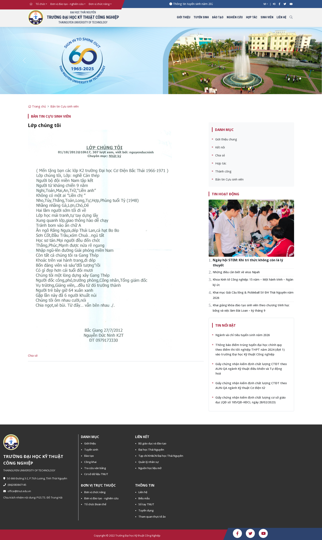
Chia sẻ (33, 355)
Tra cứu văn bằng (95, 468)
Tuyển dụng (146, 510)
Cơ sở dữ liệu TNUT (96, 474)
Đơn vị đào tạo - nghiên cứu (67, 4)
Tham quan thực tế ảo (152, 516)
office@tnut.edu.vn (17, 491)
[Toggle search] (291, 17)
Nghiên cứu (235, 17)
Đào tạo (217, 17)
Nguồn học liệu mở (149, 468)
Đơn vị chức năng (99, 4)
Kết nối (220, 147)
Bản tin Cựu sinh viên (64, 106)
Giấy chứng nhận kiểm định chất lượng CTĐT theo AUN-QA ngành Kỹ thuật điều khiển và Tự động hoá (251, 368)
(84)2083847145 (14, 485)
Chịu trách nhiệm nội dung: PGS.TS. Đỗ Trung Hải (32, 497)
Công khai (90, 462)
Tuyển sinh (201, 17)
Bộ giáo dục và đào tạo (152, 443)
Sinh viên (267, 17)
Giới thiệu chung (226, 139)
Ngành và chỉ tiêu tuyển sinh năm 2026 (242, 335)
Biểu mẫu (144, 498)
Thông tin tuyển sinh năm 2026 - (198, 4)
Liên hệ (281, 17)
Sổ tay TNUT (146, 504)
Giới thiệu (183, 17)
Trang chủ (37, 106)
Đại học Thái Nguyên (151, 449)
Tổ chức (40, 4)
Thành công (223, 171)
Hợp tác (251, 17)
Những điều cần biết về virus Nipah (236, 272)
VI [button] (264, 4)
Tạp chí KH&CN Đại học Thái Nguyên (160, 456)
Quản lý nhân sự (148, 462)
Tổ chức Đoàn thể (95, 504)
